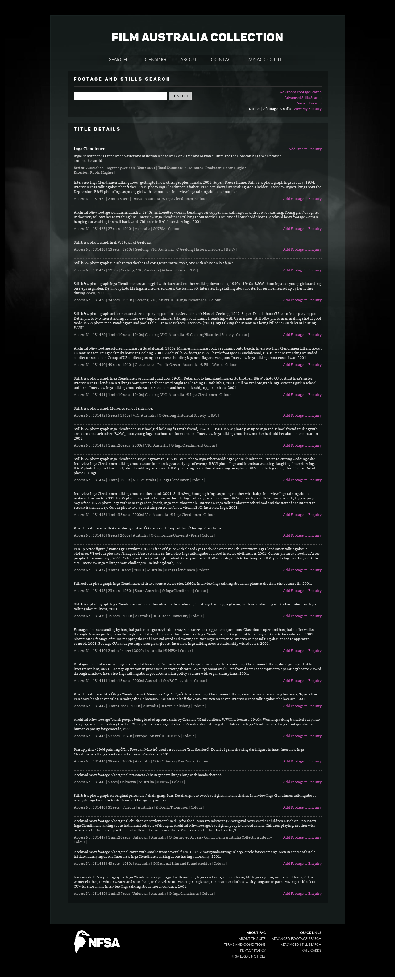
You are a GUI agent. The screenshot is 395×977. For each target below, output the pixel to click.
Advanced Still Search (301, 944)
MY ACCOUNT (264, 59)
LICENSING (153, 59)
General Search (309, 103)
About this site (252, 939)
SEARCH (118, 59)
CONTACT (222, 59)
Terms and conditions (245, 944)
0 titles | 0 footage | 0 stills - (271, 109)
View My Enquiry (307, 109)
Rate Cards (311, 950)
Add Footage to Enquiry (302, 199)
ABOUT (188, 59)
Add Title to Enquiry (305, 149)
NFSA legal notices (248, 956)
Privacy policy (253, 950)
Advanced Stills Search (303, 98)
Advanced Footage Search (301, 92)
